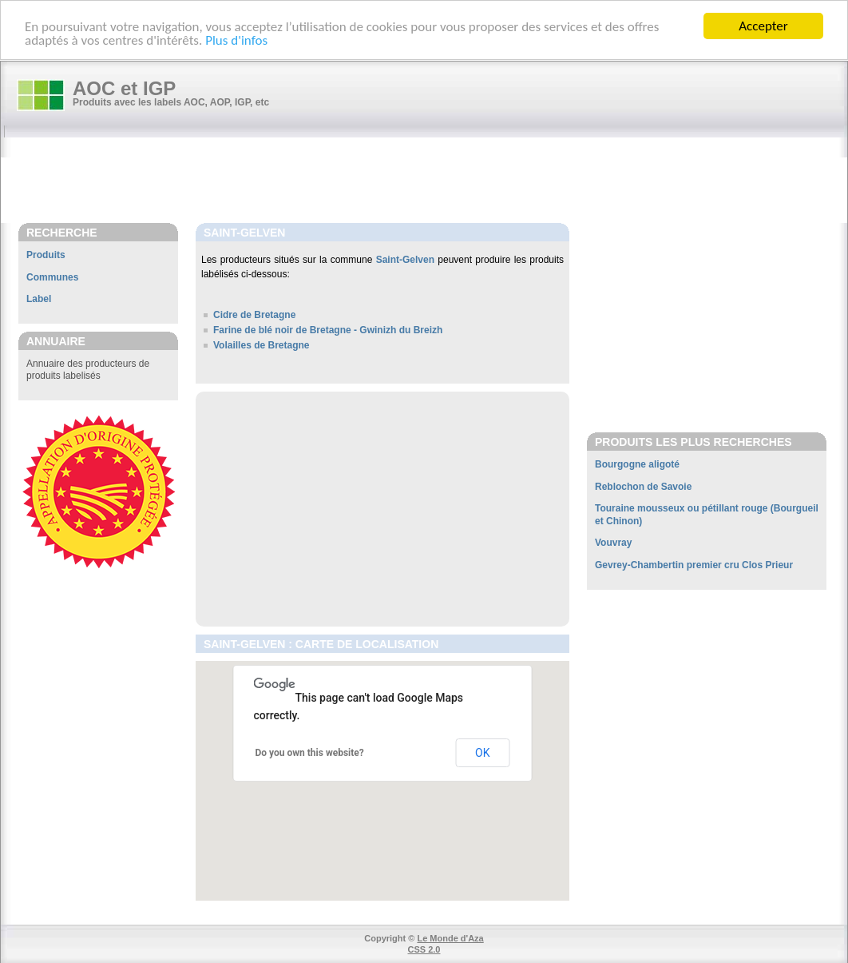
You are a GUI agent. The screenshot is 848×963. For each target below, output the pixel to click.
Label (38, 298)
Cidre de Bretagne (254, 314)
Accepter (763, 26)
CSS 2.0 (424, 949)
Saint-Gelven (405, 259)
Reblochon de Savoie (643, 485)
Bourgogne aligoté (637, 464)
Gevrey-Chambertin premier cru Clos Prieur (694, 565)
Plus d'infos (236, 39)
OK (482, 752)
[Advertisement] (432, 181)
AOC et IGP (124, 88)
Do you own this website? (310, 752)
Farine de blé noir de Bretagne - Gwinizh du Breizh (327, 330)
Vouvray (613, 542)
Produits (45, 255)
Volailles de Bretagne (261, 345)
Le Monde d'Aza (450, 938)
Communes (52, 276)
